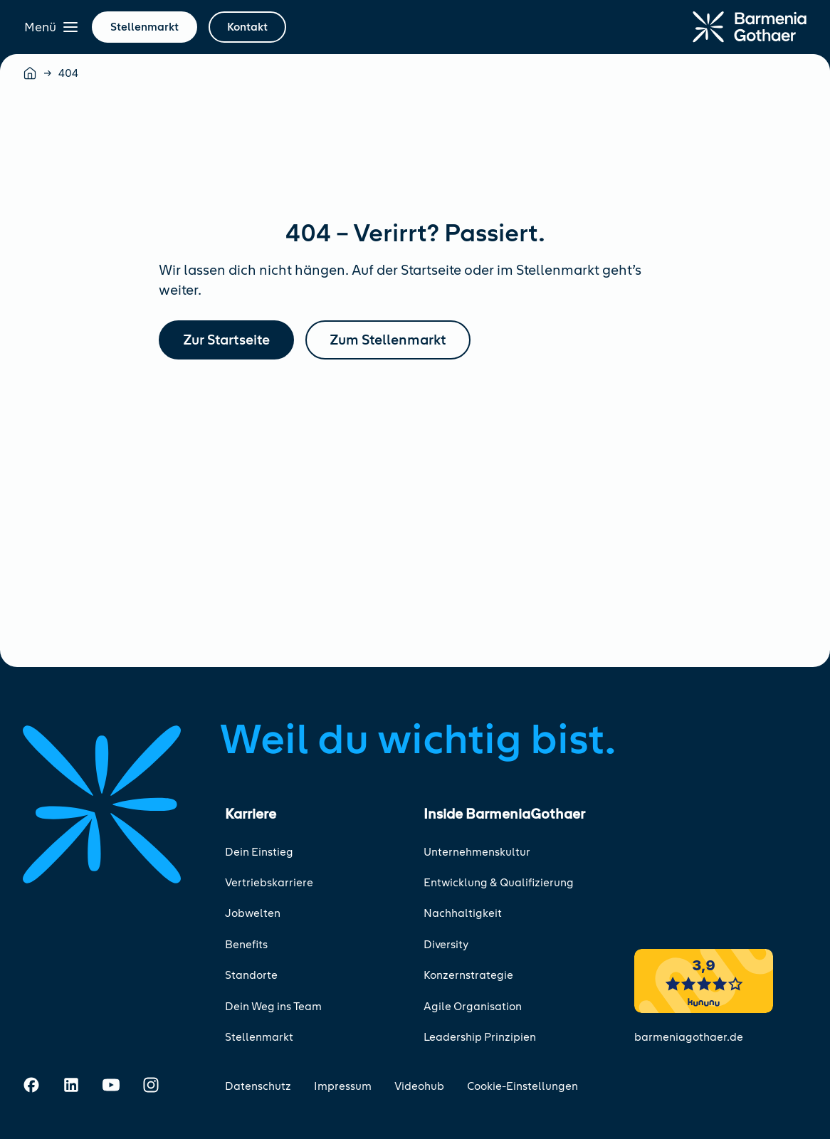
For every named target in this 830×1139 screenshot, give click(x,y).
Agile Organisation (473, 1006)
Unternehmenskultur (477, 852)
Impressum (343, 1086)
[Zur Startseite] (749, 27)
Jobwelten (252, 913)
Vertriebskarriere (269, 882)
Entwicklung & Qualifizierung (499, 882)
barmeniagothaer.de (688, 1037)
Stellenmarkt (259, 1037)
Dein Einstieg (259, 852)
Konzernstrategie (468, 975)
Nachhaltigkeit (463, 913)
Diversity (446, 944)
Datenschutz (258, 1086)
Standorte (251, 975)
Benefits (246, 944)
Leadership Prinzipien (480, 1037)
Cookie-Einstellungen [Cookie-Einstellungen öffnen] (522, 1086)
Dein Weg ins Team (273, 1006)
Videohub (419, 1086)
